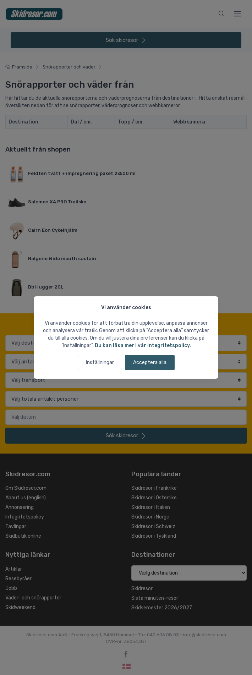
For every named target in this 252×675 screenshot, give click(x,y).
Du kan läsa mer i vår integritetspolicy (142, 345)
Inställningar (100, 363)
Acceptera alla (149, 363)
